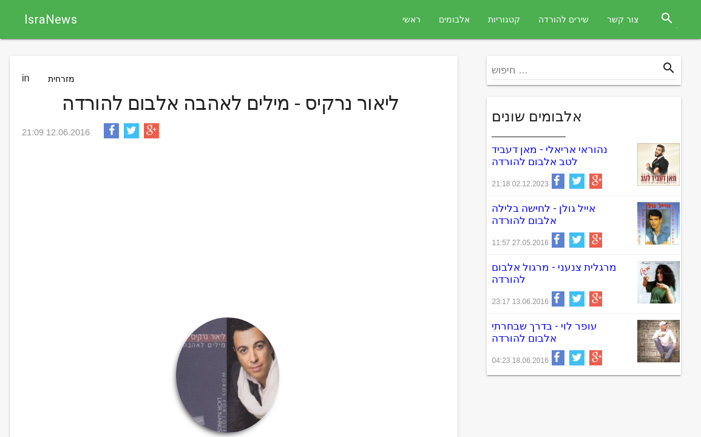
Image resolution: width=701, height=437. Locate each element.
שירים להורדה (563, 19)
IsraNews (50, 19)
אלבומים (454, 19)
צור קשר (622, 19)
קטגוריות (504, 19)
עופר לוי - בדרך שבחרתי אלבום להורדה (544, 332)
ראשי (411, 19)
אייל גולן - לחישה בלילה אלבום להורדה (543, 214)
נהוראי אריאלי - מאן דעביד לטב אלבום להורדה (550, 155)
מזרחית (61, 79)
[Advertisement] (230, 232)
